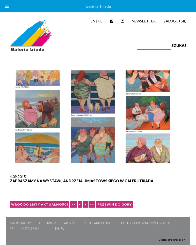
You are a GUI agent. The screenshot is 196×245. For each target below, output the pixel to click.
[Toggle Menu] (7, 6)
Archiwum (47, 223)
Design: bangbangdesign (171, 239)
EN (93, 21)
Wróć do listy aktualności (39, 204)
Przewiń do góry (114, 204)
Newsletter (144, 21)
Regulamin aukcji (98, 223)
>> (92, 204)
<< (73, 204)
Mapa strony (20, 223)
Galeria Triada (98, 6)
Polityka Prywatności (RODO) (145, 223)
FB (12, 228)
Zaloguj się (174, 21)
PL (100, 21)
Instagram (30, 228)
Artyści (70, 223)
